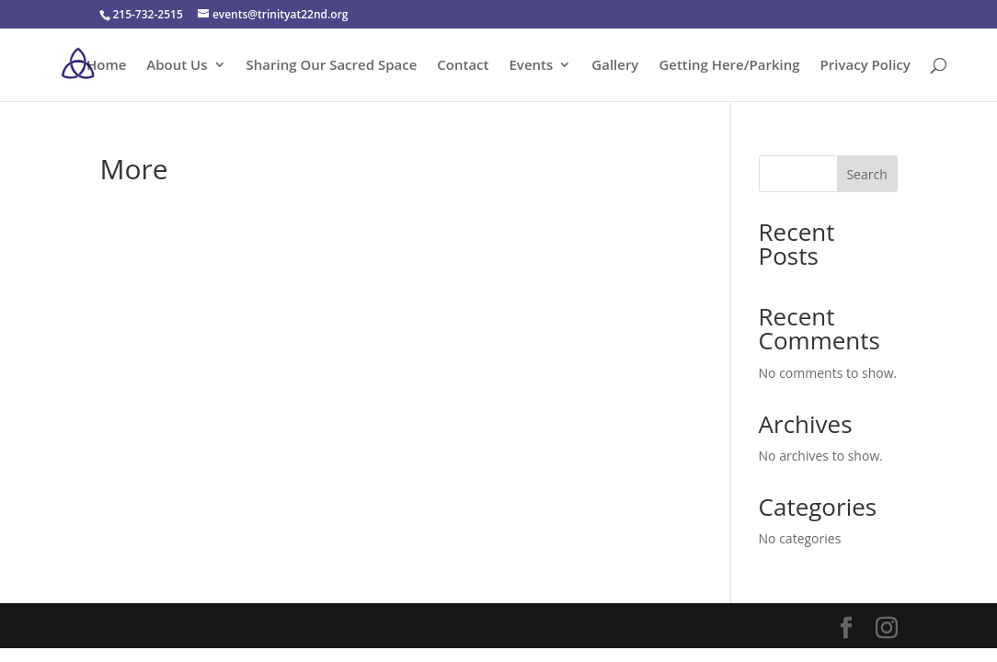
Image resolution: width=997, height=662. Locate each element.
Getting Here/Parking (729, 66)
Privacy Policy (865, 66)
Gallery (614, 66)
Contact (462, 66)
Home (106, 66)
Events (532, 66)
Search (866, 174)
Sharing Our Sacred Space (332, 66)
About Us (176, 66)
